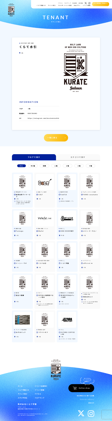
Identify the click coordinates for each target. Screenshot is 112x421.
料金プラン (77, 5)
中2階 (33, 165)
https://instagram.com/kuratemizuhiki (44, 118)
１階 (56, 165)
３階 (79, 165)
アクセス (60, 3)
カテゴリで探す (78, 156)
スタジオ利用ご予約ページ (100, 4)
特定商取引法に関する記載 (86, 394)
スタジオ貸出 (22, 395)
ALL (21, 165)
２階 (67, 165)
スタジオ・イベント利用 (64, 5)
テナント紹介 (52, 5)
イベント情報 (86, 5)
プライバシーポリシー (87, 397)
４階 (90, 165)
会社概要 (80, 3)
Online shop (84, 386)
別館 (44, 165)
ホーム (20, 384)
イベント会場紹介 (39, 384)
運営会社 (91, 400)
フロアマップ (67, 3)
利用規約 (74, 3)
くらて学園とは (40, 5)
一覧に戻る (52, 137)
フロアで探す (34, 156)
